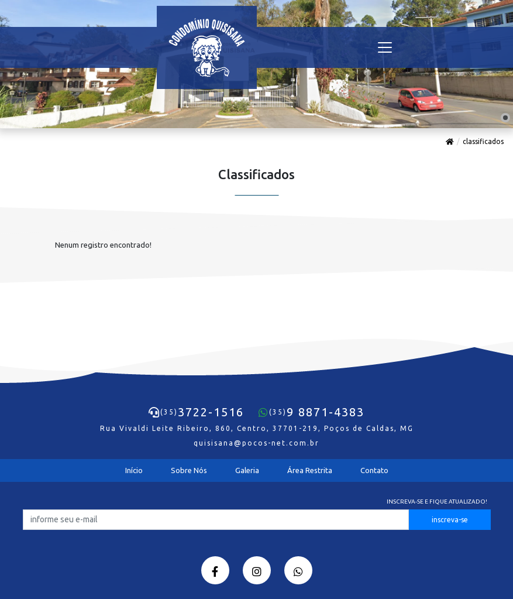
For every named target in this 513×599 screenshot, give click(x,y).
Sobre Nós (189, 470)
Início (134, 470)
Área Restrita (309, 470)
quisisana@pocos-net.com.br (256, 443)
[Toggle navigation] (385, 47)
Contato (374, 470)
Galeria (247, 470)
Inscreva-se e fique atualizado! (437, 501)
